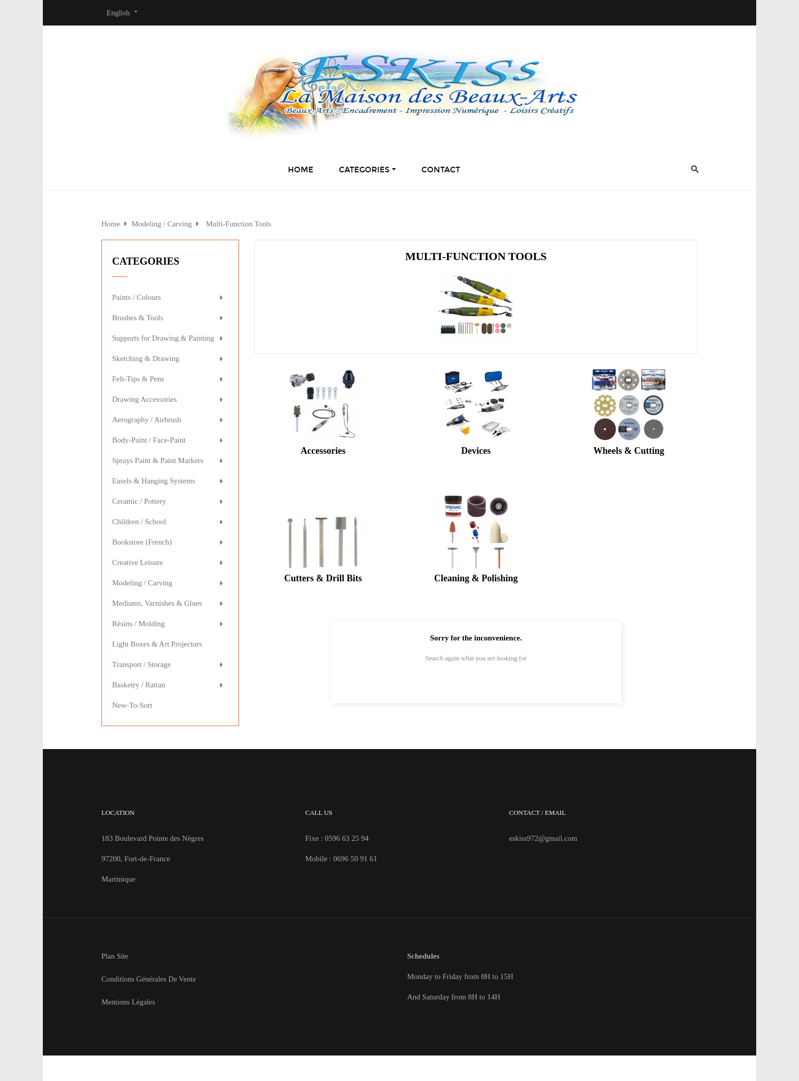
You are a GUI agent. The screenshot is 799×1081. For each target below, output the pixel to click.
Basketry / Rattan (138, 685)
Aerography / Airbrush (146, 420)
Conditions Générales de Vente (149, 979)
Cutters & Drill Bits (323, 578)
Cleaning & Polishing (476, 578)
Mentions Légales (128, 1002)
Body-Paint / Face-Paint (148, 440)
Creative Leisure (137, 562)
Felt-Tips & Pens (138, 379)
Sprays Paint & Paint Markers (157, 460)
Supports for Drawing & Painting (163, 338)
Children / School (139, 522)
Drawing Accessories (144, 399)
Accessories (323, 451)
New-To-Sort (132, 705)
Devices (476, 451)
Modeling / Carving (142, 583)
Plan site (115, 956)
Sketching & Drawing (145, 358)
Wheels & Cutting (628, 451)
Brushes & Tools (137, 318)
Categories (145, 261)
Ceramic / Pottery (139, 501)
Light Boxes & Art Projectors (157, 644)
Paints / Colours (136, 297)
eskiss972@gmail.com (543, 838)
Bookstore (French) (142, 542)
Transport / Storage (141, 664)
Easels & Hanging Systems (153, 481)
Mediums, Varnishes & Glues (157, 603)
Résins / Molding (138, 624)
